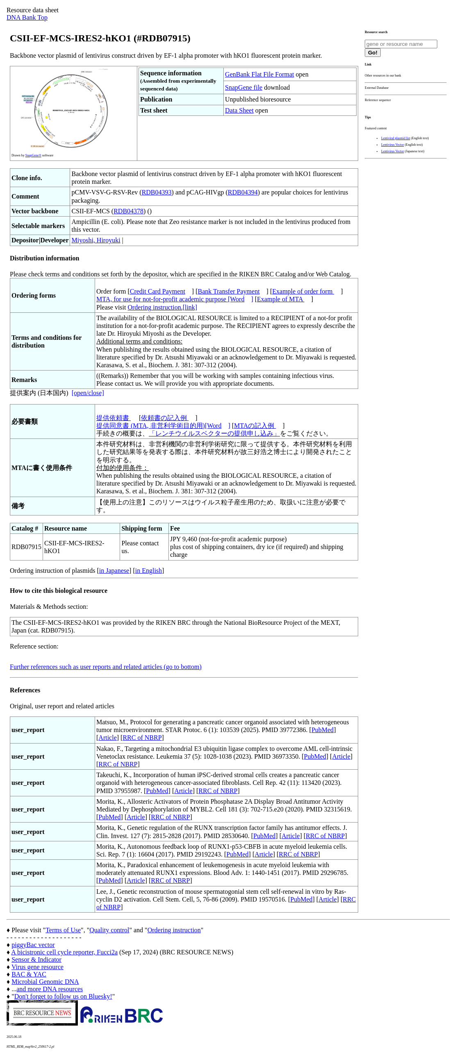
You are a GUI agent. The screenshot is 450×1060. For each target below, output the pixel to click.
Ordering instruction (174, 930)
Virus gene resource (37, 966)
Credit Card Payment (157, 291)
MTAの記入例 (255, 425)
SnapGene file (243, 87)
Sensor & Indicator (36, 959)
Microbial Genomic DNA (45, 981)
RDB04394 (243, 192)
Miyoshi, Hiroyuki (95, 240)
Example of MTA (281, 299)
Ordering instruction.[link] (162, 307)
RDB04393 (157, 192)
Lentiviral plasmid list (395, 138)
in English (148, 570)
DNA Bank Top (27, 17)
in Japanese (114, 570)
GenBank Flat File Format (259, 74)
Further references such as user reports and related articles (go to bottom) (106, 666)
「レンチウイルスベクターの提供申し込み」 (214, 433)
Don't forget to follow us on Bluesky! (63, 996)
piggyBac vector (33, 944)
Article (107, 737)
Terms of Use (63, 930)
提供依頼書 (113, 417)
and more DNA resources (49, 988)
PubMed (322, 729)
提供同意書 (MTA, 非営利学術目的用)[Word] (163, 425)
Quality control (109, 930)
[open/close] (88, 392)
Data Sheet (239, 110)
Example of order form (303, 291)
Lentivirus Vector (392, 145)
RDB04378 (128, 211)
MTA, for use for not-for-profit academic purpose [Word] (174, 299)
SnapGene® (33, 155)
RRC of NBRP (142, 737)
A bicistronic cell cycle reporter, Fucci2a (64, 952)
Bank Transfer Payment (229, 291)
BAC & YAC (28, 974)
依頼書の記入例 (165, 417)
